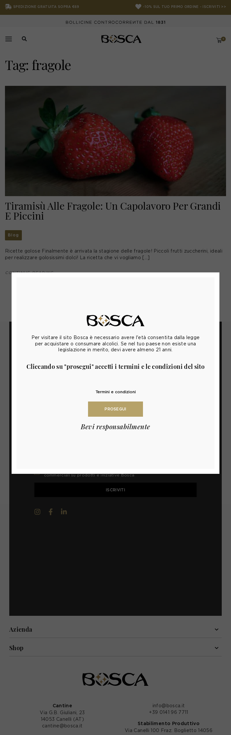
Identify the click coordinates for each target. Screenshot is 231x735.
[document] (115, 367)
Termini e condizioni (116, 391)
